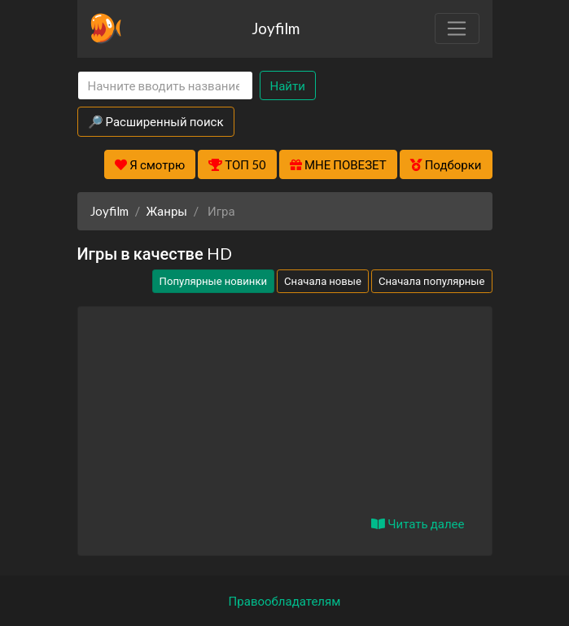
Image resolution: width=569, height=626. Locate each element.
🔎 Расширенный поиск (156, 121)
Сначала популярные (432, 280)
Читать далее (417, 523)
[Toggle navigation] (457, 28)
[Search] (165, 86)
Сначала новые (322, 280)
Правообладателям (285, 600)
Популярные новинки (213, 280)
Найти (287, 85)
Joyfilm (276, 28)
